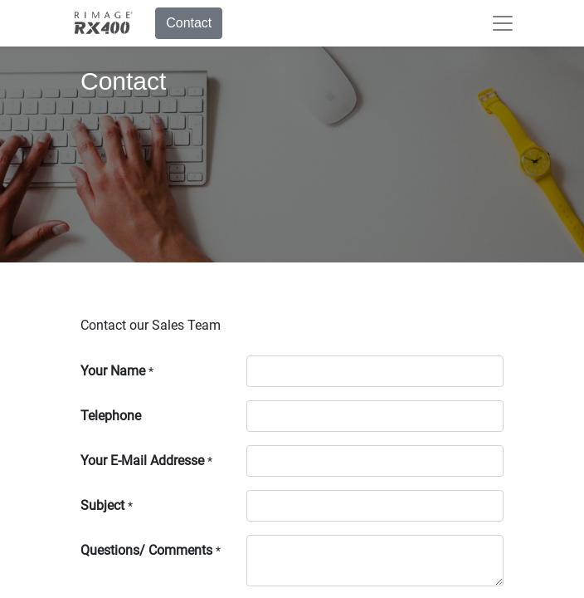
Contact (189, 23)
